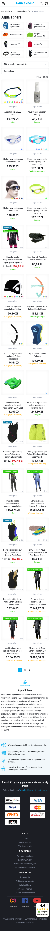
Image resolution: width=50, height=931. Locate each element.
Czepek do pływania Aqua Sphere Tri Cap (12, 307)
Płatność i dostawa (25, 856)
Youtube (23, 790)
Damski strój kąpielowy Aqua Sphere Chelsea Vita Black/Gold (12, 602)
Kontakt (25, 838)
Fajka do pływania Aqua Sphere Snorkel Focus (37, 307)
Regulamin (25, 877)
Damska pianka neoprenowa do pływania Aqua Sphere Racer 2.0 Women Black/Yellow (37, 602)
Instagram (42, 790)
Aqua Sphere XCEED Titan (12, 113)
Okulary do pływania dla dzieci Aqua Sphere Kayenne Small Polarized (37, 405)
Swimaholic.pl (6, 11)
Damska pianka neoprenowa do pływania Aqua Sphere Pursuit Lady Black (13, 504)
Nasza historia (25, 842)
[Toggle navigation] (3, 3)
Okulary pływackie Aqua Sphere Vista (13, 209)
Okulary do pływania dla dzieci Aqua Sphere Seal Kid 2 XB (37, 210)
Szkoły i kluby (25, 885)
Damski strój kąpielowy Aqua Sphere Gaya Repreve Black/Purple (12, 454)
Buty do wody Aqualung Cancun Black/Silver (37, 258)
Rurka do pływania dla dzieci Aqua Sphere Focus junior (13, 356)
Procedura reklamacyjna (25, 864)
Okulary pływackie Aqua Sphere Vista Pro (13, 160)
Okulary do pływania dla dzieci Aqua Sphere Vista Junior (37, 161)
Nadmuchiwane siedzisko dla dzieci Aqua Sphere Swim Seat (13, 405)
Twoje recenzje (25, 846)
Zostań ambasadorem (25, 893)
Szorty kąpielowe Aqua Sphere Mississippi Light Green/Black (37, 454)
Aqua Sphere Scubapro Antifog (37, 113)
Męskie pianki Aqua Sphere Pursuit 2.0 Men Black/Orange (13, 651)
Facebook (31, 790)
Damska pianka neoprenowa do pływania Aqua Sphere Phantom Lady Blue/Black (37, 504)
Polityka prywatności (25, 881)
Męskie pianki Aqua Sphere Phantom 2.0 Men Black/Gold (37, 651)
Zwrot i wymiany (25, 860)
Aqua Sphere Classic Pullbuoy (37, 354)
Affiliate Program (24, 889)
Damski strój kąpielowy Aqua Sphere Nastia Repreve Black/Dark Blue (12, 553)
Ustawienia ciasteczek (25, 867)
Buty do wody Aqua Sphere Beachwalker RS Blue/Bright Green (37, 552)
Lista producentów (23, 11)
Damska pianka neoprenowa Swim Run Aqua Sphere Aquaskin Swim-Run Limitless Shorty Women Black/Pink (12, 260)
